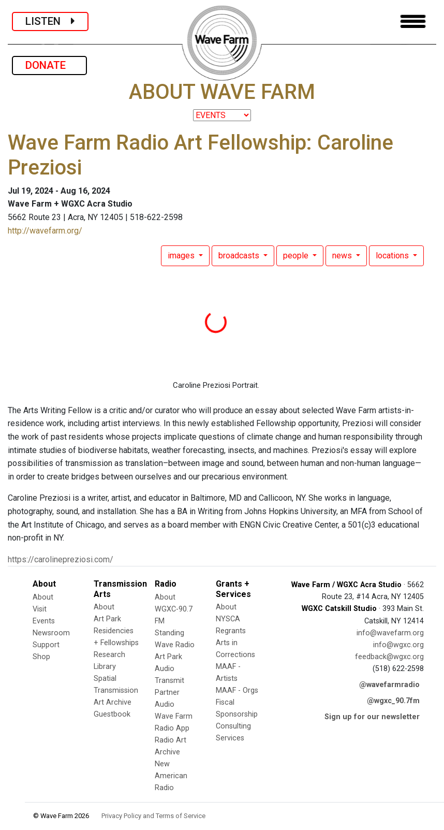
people (296, 255)
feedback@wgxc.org (389, 656)
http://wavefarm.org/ (45, 231)
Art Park (107, 619)
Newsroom (51, 633)
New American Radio (171, 776)
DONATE (49, 65)
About (43, 597)
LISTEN (50, 21)
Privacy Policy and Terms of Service (153, 816)
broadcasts (239, 255)
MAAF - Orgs (237, 690)
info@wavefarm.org (390, 633)
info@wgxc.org (398, 644)
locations (393, 255)
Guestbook (112, 714)
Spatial (105, 678)
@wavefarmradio (389, 684)
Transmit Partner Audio (169, 692)
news (343, 255)
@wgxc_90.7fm (393, 700)
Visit (40, 609)
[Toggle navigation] (413, 21)
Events (44, 621)
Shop (41, 656)
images (182, 255)
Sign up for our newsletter (372, 716)
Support (46, 644)
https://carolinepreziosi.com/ (60, 559)
